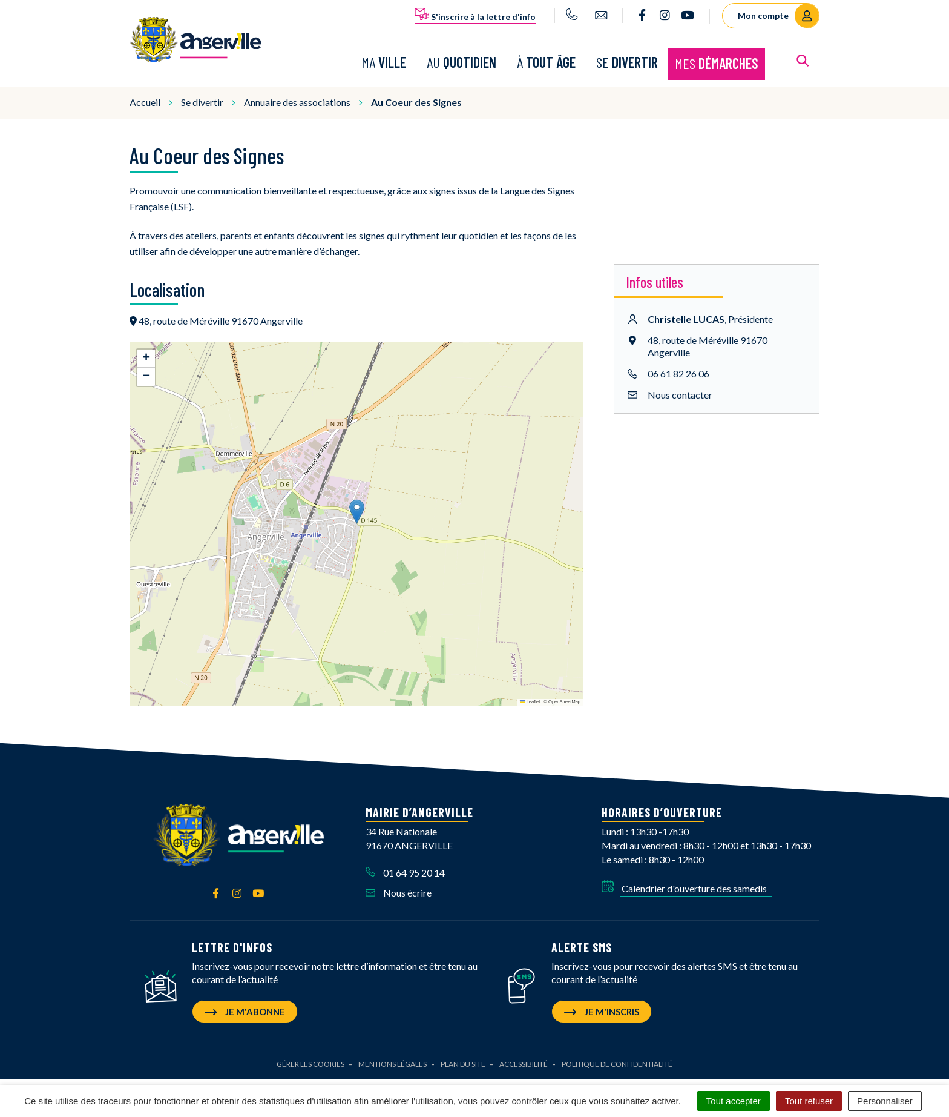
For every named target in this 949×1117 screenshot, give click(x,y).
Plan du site (463, 1051)
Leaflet (530, 689)
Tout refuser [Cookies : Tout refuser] (809, 1101)
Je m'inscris (601, 999)
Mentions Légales (392, 1051)
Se (627, 56)
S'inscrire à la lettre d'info (475, 14)
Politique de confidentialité (617, 1051)
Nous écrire (399, 880)
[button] (356, 499)
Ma (383, 56)
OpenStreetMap (564, 689)
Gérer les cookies (310, 1051)
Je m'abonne (245, 999)
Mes (716, 57)
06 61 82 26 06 (678, 361)
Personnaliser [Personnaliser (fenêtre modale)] (885, 1101)
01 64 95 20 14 (405, 860)
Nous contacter (680, 382)
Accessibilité (523, 1051)
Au (461, 56)
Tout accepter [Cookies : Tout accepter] (733, 1101)
